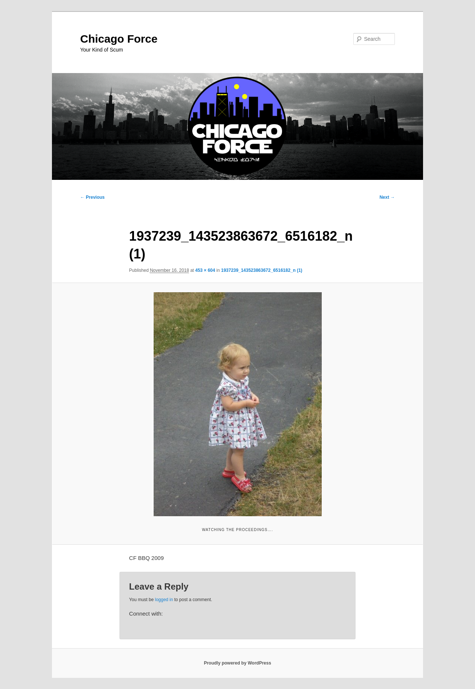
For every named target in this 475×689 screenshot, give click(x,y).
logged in (164, 599)
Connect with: (146, 613)
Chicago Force (118, 39)
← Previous (92, 197)
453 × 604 (205, 270)
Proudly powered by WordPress (237, 663)
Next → (387, 197)
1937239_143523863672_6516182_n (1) (261, 270)
